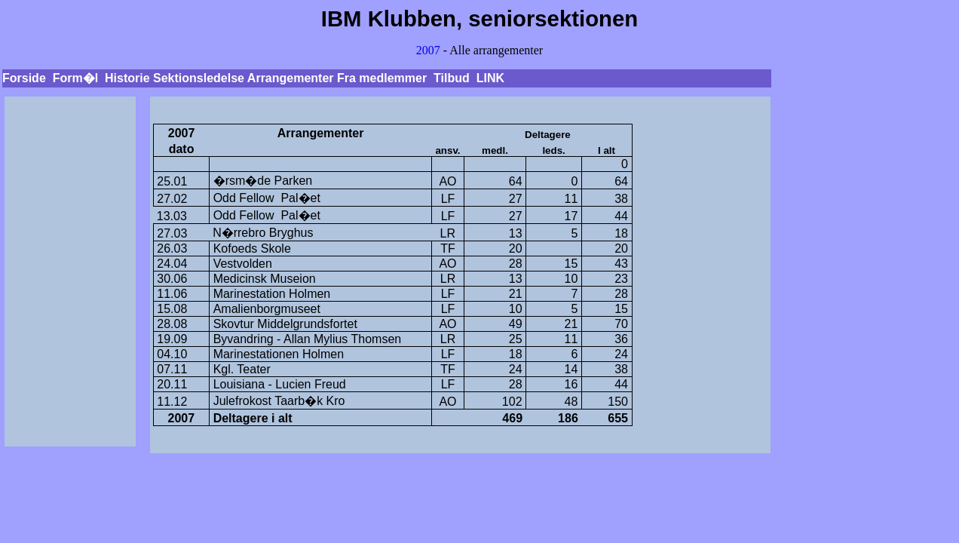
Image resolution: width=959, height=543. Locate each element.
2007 (428, 50)
